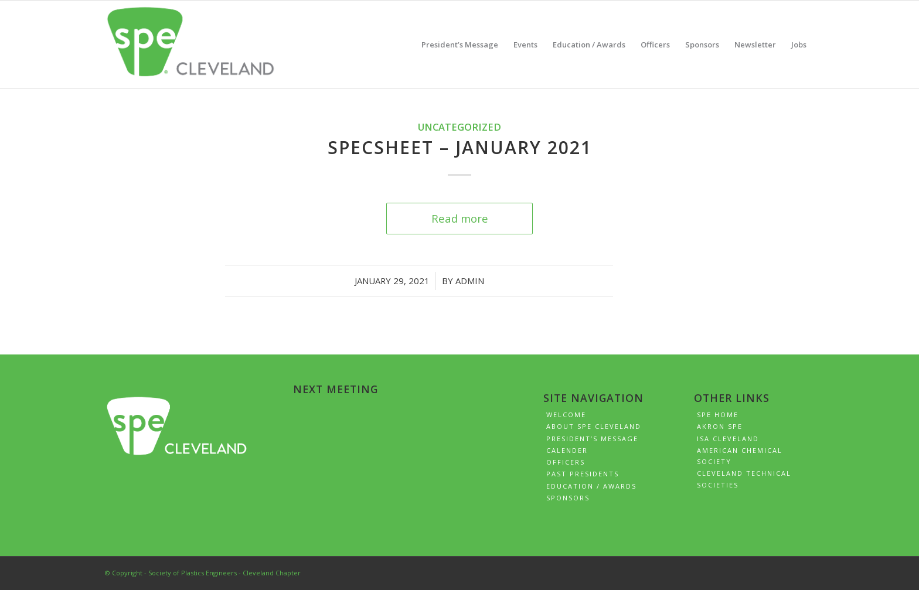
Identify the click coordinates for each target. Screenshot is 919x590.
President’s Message (592, 438)
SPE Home (717, 414)
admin (469, 281)
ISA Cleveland (728, 438)
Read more (459, 218)
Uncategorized (459, 127)
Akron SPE (720, 426)
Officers (565, 462)
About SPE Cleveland (593, 426)
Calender (567, 450)
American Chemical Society (739, 456)
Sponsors (568, 497)
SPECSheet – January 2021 (460, 147)
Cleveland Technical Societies (744, 479)
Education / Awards (591, 486)
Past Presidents (582, 473)
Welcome (566, 414)
